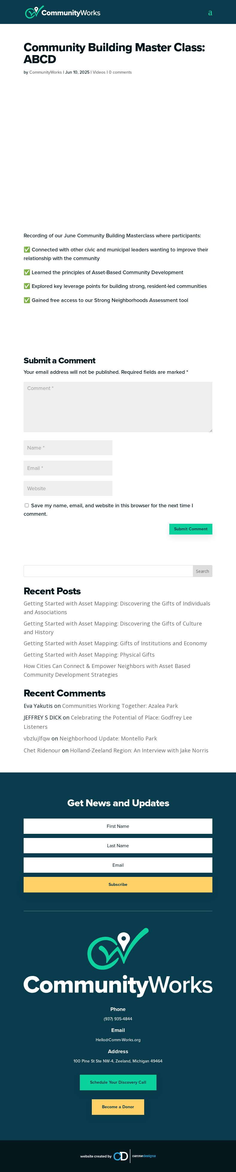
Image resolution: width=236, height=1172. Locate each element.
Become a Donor (118, 1107)
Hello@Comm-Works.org (118, 1040)
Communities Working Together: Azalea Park (120, 705)
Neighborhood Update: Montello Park (108, 738)
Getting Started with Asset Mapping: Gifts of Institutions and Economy (115, 643)
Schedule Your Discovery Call (118, 1082)
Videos (99, 72)
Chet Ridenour (42, 750)
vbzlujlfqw (37, 738)
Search (202, 571)
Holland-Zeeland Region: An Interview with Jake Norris (139, 750)
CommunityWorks (45, 72)
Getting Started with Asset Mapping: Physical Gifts (89, 654)
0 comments (120, 72)
